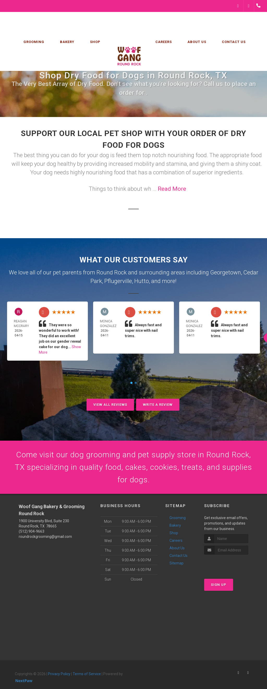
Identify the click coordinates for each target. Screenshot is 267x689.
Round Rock (111, 272)
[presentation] (232, 564)
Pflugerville (118, 281)
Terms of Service (87, 674)
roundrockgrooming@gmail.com (45, 536)
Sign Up (218, 585)
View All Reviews (110, 405)
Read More (172, 189)
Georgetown (225, 272)
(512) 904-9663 (31, 531)
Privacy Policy (59, 674)
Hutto (141, 281)
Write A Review (158, 405)
